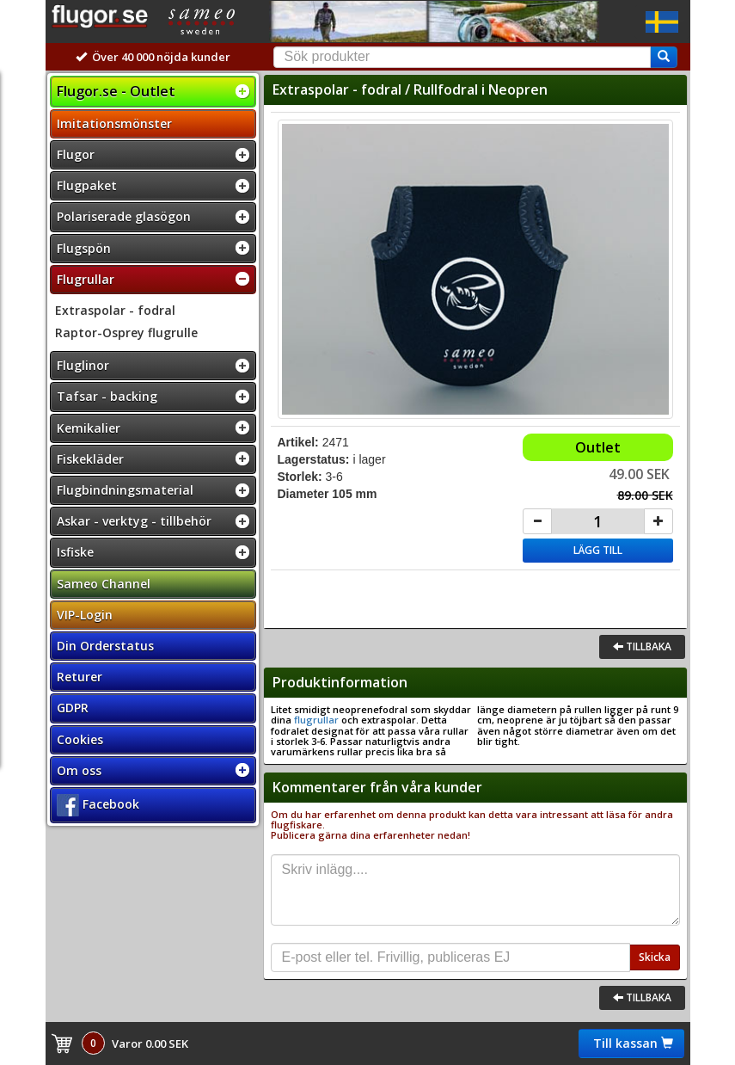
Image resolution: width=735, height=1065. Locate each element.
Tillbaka (642, 646)
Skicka (655, 957)
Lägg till (597, 550)
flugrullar (316, 719)
